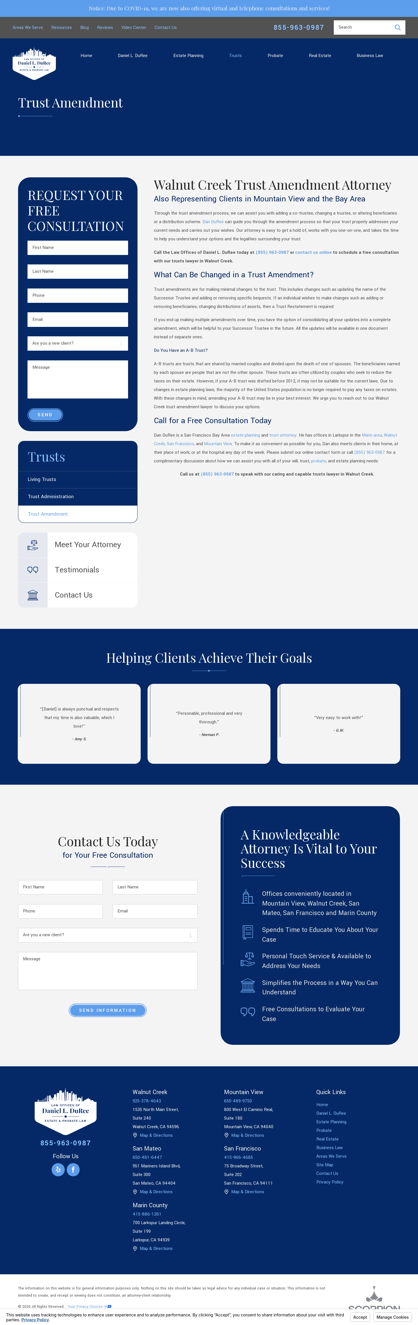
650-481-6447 (147, 1157)
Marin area (372, 435)
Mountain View (218, 444)
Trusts (235, 55)
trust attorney (283, 435)
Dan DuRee (213, 222)
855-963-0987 (299, 27)
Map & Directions (156, 1135)
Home (86, 55)
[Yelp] (58, 1169)
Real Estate (320, 55)
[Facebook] (73, 1169)
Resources (61, 27)
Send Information (107, 1010)
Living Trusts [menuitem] (42, 479)
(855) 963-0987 (272, 252)
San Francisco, (181, 444)
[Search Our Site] (398, 28)
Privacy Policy (330, 1182)
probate (318, 461)
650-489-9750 (238, 1101)
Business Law (370, 55)
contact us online (313, 252)
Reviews (105, 27)
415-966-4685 (238, 1157)
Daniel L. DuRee (133, 55)
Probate (275, 55)
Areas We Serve (28, 27)
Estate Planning (188, 55)
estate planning (246, 435)
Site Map (324, 1165)
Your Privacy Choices (89, 1306)
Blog (84, 27)
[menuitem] (86, 55)
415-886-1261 (147, 1214)
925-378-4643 (147, 1101)
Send (45, 415)
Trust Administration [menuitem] (51, 497)
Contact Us (166, 27)
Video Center (133, 27)
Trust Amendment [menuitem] (48, 514)
